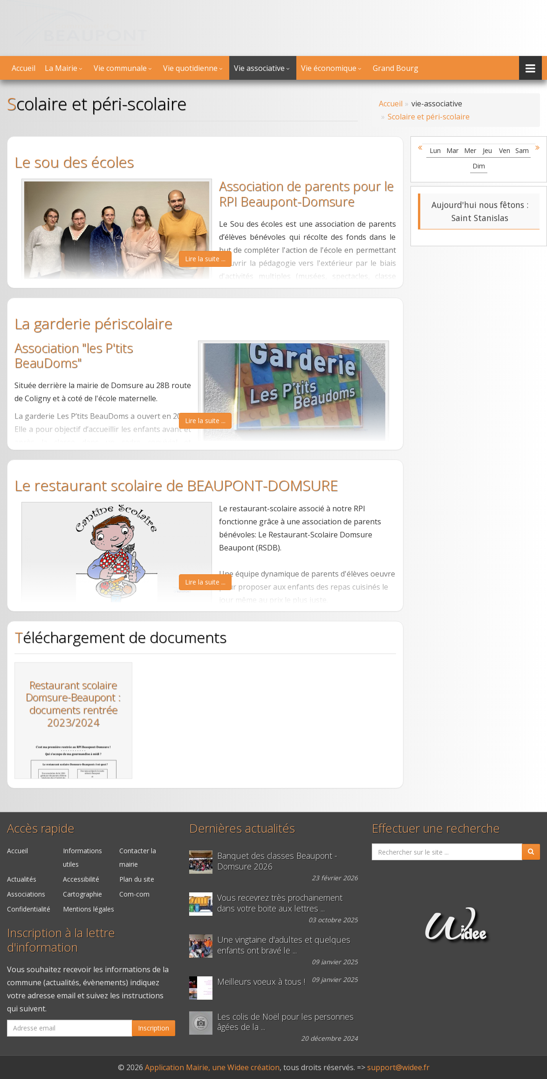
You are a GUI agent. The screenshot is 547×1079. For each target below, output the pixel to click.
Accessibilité (81, 879)
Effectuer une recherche (436, 828)
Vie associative (259, 68)
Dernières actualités (242, 828)
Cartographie (82, 894)
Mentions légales (88, 909)
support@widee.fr (398, 1067)
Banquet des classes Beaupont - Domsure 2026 (277, 861)
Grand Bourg (395, 68)
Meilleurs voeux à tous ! (261, 981)
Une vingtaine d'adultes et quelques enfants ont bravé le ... (283, 945)
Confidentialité (28, 909)
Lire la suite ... (205, 258)
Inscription (153, 1027)
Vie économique (328, 68)
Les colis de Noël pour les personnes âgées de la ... (285, 1022)
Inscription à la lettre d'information (61, 940)
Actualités (21, 879)
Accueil (23, 68)
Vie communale (120, 68)
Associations (26, 894)
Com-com (134, 894)
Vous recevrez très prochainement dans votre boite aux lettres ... (279, 903)
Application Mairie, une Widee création (212, 1067)
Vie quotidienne (190, 68)
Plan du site (136, 879)
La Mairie (61, 68)
